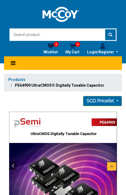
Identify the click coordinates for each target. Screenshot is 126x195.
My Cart (72, 48)
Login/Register (102, 48)
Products (16, 79)
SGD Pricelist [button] (101, 100)
